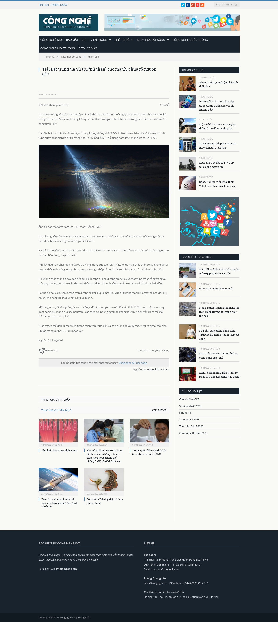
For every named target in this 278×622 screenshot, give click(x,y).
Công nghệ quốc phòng (190, 39)
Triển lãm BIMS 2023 (191, 426)
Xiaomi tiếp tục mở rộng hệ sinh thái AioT (218, 84)
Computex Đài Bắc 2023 (193, 433)
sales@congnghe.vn (155, 583)
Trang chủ (83, 617)
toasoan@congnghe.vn (165, 569)
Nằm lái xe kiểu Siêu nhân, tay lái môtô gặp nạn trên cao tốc (219, 271)
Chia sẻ (164, 105)
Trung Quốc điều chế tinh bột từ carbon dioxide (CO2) (149, 451)
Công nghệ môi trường (57, 48)
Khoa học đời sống (151, 39)
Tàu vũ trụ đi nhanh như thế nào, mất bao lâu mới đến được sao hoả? (59, 502)
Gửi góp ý (48, 350)
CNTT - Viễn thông (94, 39)
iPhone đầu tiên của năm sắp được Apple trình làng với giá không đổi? (216, 105)
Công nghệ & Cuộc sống (133, 362)
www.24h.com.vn (158, 369)
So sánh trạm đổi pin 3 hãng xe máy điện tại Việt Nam (217, 145)
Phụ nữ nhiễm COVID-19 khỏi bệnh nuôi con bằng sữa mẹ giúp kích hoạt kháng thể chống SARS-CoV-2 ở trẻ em (104, 455)
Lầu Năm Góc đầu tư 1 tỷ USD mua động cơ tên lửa (216, 164)
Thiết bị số (121, 39)
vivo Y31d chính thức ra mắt (216, 288)
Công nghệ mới (51, 39)
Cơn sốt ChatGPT (189, 399)
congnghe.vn (67, 617)
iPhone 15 (185, 412)
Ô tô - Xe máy (87, 48)
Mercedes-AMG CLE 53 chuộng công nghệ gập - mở (218, 355)
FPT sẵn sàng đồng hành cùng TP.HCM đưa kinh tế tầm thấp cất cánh (219, 334)
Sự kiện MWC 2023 (190, 406)
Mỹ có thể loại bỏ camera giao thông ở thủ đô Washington (217, 126)
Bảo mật (72, 39)
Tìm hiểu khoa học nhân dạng (59, 450)
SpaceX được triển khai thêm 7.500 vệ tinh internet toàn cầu (217, 183)
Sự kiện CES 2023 (189, 419)
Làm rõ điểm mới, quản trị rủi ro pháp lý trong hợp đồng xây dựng (219, 374)
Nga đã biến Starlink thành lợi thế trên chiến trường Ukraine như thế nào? (219, 311)
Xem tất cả (159, 410)
